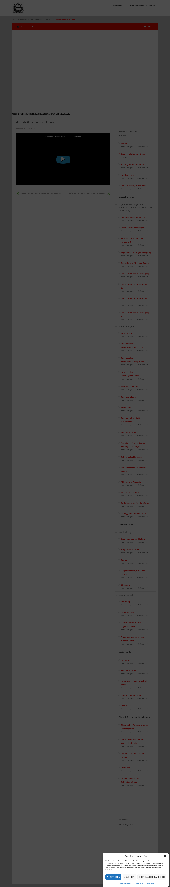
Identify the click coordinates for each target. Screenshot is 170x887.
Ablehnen (129, 877)
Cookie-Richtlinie (125, 884)
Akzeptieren (113, 877)
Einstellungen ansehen (152, 877)
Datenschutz (139, 884)
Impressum (150, 884)
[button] (165, 856)
